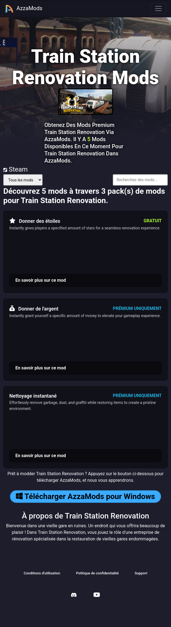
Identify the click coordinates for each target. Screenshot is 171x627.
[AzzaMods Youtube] (96, 595)
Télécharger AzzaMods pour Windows (85, 496)
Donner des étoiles (34, 221)
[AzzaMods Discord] (74, 595)
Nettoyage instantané (33, 396)
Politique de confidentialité (97, 573)
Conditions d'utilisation (42, 573)
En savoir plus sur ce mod (40, 280)
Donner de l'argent (33, 308)
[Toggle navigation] (158, 8)
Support (140, 573)
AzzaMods (23, 8)
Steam (15, 169)
